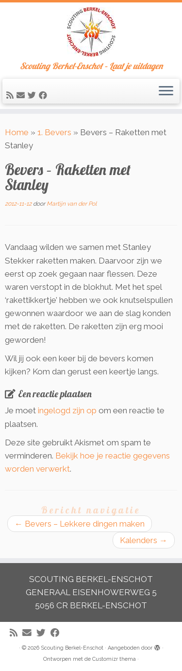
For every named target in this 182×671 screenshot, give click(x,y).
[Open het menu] (166, 91)
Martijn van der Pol (72, 203)
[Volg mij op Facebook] (44, 95)
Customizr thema (114, 659)
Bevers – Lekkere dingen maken (80, 524)
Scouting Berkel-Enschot (72, 648)
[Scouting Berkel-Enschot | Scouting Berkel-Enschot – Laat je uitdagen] (91, 31)
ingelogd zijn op (67, 410)
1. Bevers (54, 132)
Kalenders (143, 540)
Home (17, 132)
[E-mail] (22, 95)
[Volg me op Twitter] (33, 95)
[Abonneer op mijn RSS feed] (11, 95)
